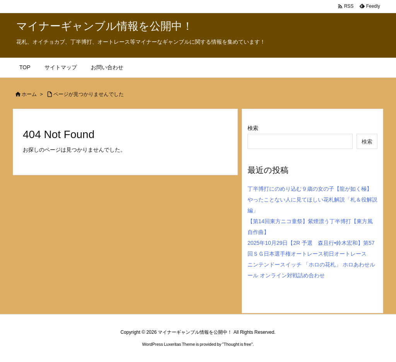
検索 (253, 128)
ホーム (29, 94)
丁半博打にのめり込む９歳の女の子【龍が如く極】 (310, 189)
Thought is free (237, 344)
